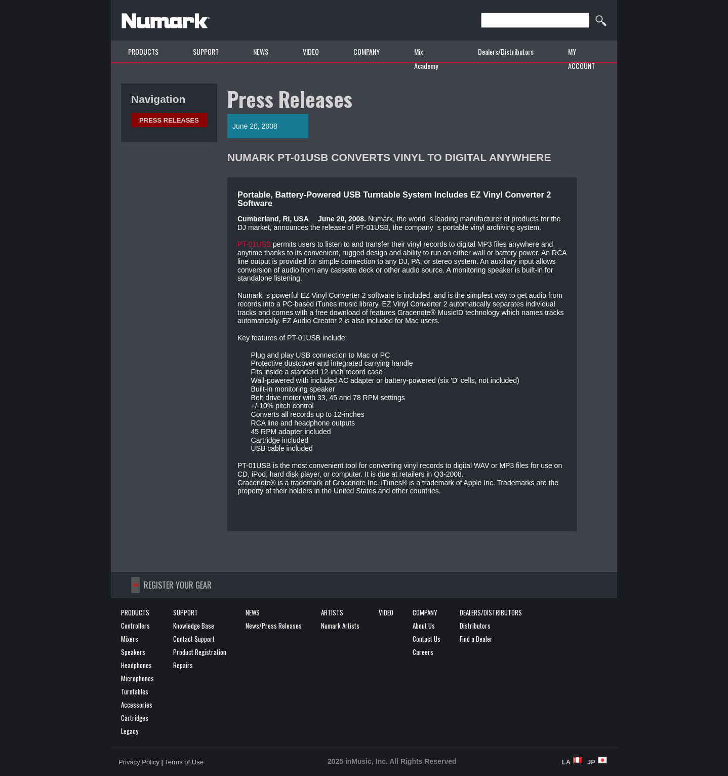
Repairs (183, 665)
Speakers (133, 652)
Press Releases (169, 120)
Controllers (135, 625)
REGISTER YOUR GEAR (178, 585)
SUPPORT (206, 51)
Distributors (475, 625)
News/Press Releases (274, 625)
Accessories (136, 705)
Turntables (134, 691)
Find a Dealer (476, 639)
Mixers (129, 639)
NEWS (260, 51)
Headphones (136, 665)
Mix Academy (426, 58)
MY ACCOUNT (581, 58)
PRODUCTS (143, 51)
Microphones (137, 678)
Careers (423, 652)
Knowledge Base (193, 625)
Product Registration (199, 652)
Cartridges (134, 718)
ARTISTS (332, 612)
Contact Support (194, 639)
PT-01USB (254, 244)
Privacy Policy (138, 762)
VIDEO (311, 51)
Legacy (129, 731)
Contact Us (426, 639)
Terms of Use (184, 762)
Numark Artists (340, 625)
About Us (424, 625)
